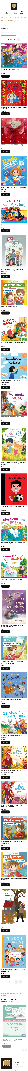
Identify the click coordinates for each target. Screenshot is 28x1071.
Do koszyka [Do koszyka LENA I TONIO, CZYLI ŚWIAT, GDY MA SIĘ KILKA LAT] (5, 469)
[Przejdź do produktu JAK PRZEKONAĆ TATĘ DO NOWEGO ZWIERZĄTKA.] (14, 251)
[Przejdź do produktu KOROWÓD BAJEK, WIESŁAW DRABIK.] (14, 403)
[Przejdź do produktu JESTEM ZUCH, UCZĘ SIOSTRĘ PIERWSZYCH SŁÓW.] (14, 292)
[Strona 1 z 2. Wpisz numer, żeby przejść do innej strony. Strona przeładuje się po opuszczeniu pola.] (12, 39)
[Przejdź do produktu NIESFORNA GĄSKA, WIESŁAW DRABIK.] (14, 529)
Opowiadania (24, 17)
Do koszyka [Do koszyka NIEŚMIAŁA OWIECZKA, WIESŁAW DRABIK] (5, 586)
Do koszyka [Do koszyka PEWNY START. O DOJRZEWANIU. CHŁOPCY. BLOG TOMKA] (7, 1046)
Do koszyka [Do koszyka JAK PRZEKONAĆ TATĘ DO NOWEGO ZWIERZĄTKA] (5, 276)
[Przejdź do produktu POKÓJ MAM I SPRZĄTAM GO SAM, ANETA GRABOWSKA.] (14, 864)
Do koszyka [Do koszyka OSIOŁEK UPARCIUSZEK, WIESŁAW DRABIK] (5, 742)
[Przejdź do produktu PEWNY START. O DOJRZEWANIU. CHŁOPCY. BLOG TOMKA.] (14, 1021)
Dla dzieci (17, 17)
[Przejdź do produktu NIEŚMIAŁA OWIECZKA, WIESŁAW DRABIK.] (14, 565)
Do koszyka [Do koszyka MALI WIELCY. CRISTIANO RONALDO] (5, 513)
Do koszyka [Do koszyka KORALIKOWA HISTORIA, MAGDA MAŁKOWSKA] (5, 387)
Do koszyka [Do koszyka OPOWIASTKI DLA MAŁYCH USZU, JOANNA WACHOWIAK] (5, 706)
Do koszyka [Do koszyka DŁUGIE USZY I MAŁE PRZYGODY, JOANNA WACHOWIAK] (5, 114)
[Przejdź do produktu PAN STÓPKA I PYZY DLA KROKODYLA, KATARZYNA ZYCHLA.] (14, 792)
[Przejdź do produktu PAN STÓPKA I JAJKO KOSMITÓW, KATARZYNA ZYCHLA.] (14, 757)
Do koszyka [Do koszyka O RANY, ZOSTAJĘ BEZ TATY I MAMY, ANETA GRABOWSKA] (5, 668)
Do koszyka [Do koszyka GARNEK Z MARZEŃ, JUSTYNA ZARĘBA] (5, 151)
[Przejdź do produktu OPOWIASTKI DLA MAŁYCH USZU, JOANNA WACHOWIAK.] (14, 685)
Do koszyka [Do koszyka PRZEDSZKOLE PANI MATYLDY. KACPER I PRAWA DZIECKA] (5, 976)
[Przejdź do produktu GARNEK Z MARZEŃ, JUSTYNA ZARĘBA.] (14, 131)
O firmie (17, 1064)
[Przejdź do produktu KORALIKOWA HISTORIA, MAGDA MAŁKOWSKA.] (14, 366)
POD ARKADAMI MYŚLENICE (6, 17)
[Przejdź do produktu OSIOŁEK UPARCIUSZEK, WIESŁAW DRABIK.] (14, 722)
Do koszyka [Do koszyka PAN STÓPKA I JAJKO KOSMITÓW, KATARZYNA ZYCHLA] (5, 777)
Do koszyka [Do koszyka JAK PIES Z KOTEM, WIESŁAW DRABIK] (5, 230)
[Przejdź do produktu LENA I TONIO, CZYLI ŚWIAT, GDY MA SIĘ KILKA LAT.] (14, 444)
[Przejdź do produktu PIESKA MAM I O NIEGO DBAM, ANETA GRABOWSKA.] (14, 828)
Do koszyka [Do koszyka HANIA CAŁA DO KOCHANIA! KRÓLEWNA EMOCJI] (5, 194)
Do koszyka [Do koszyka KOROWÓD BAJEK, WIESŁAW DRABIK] (5, 423)
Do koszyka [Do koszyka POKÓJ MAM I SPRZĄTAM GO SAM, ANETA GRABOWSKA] (5, 885)
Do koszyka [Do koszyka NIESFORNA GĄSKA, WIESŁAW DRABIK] (5, 549)
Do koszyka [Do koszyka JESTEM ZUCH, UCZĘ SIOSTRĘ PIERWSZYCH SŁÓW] (5, 313)
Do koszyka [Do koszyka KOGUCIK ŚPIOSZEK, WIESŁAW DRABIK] (5, 349)
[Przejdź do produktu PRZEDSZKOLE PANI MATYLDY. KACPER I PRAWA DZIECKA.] (14, 951)
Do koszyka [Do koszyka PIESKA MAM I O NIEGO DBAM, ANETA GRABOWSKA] (5, 848)
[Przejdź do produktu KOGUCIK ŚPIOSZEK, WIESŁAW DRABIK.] (14, 329)
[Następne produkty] (16, 982)
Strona (9, 39)
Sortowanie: (4, 31)
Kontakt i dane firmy (20, 1063)
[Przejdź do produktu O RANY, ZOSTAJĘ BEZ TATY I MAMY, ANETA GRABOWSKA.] (14, 648)
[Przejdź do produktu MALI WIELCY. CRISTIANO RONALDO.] (14, 489)
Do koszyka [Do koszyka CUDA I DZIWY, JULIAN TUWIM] (5, 76)
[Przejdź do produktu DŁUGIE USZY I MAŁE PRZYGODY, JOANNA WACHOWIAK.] (14, 93)
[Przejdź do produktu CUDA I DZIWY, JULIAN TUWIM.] (14, 55)
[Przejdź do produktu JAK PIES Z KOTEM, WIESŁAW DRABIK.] (14, 210)
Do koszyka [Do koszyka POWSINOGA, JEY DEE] (5, 930)
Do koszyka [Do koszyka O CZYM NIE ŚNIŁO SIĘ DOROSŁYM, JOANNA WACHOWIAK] (5, 632)
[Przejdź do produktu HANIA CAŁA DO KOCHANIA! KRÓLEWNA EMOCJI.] (14, 171)
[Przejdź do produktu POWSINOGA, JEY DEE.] (14, 906)
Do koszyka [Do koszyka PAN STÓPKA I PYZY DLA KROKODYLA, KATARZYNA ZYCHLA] (5, 812)
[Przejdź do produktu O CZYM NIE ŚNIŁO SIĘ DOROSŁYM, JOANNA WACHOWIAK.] (14, 607)
